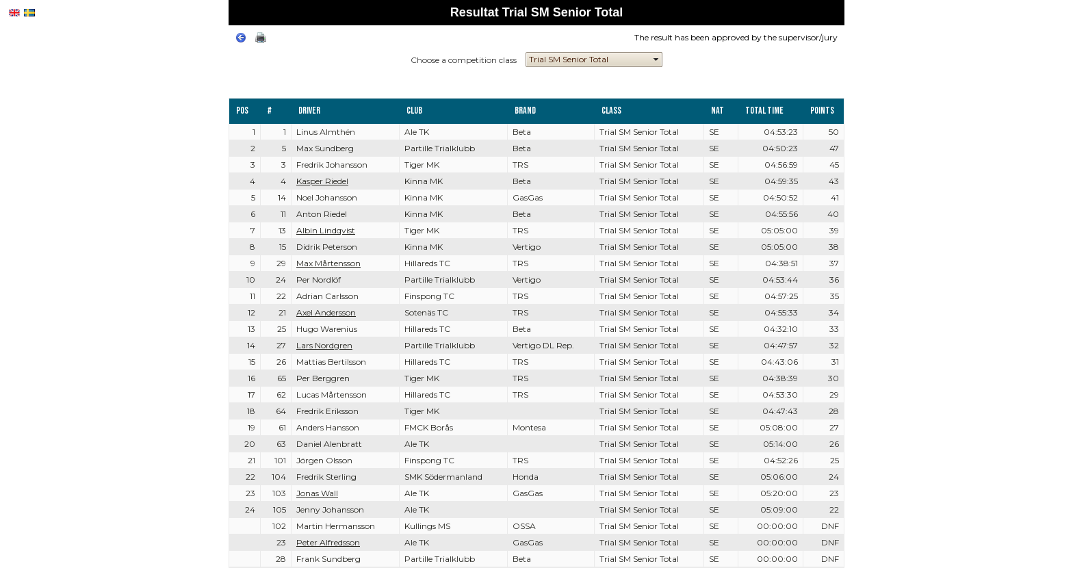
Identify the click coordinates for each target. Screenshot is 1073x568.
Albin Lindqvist (325, 230)
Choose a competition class (464, 60)
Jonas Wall (317, 493)
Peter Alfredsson (328, 542)
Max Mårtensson (328, 263)
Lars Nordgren (324, 345)
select (656, 59)
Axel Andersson (326, 312)
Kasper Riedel (322, 181)
